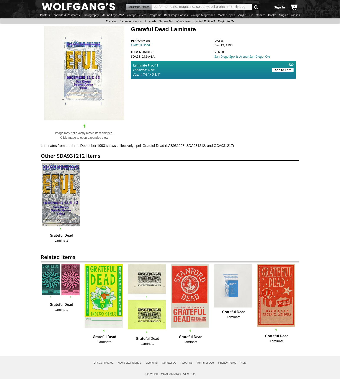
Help (243, 362)
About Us (187, 362)
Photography (90, 15)
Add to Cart (283, 70)
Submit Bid (166, 21)
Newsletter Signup (129, 362)
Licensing (151, 362)
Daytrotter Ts (226, 21)
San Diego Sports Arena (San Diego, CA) (242, 56)
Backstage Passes (176, 15)
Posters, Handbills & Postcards (60, 15)
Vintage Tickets (136, 15)
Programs (155, 15)
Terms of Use (205, 362)
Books (272, 15)
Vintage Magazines (203, 15)
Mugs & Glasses (289, 15)
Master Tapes (226, 15)
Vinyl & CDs (245, 15)
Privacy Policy (227, 362)
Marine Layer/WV (112, 15)
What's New (183, 21)
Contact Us (169, 362)
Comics (260, 15)
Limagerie (150, 21)
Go (256, 7)
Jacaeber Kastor (130, 21)
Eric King (111, 21)
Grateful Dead (140, 45)
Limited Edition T (204, 21)
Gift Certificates (103, 362)
